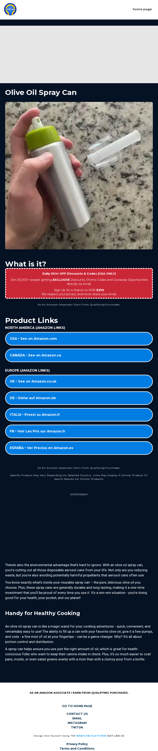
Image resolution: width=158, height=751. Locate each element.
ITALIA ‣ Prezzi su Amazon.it (35, 415)
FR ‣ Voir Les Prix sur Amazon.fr (37, 431)
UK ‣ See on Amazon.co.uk (33, 381)
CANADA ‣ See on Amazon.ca (35, 355)
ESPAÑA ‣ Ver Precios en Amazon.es (41, 448)
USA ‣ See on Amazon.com (33, 339)
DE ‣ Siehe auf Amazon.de (33, 398)
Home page (142, 9)
